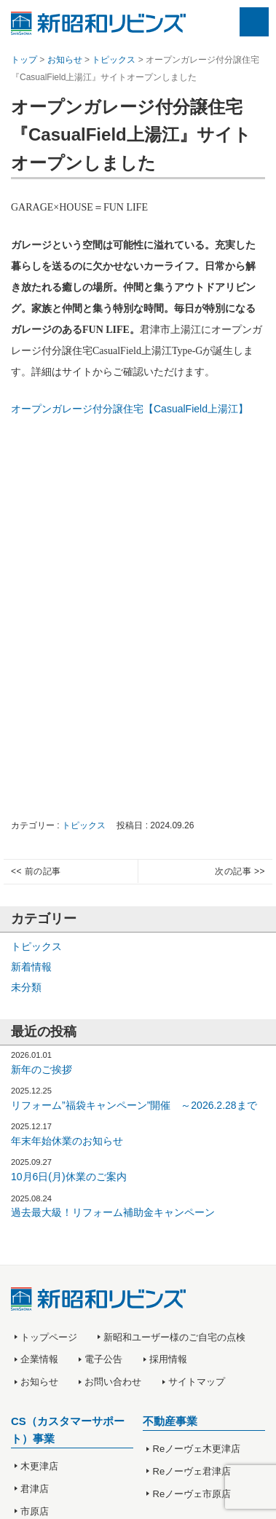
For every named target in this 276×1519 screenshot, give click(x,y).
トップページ (48, 1337)
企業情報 (39, 1359)
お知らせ (39, 1381)
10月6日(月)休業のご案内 (69, 1176)
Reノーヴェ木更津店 (197, 1448)
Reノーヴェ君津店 (192, 1471)
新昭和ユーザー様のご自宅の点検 (174, 1337)
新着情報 (31, 967)
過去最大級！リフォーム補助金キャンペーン (113, 1212)
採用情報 (168, 1359)
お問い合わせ (112, 1381)
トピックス (84, 825)
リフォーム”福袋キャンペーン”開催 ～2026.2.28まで (134, 1105)
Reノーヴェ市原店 (192, 1493)
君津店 (34, 1488)
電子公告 (103, 1359)
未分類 (26, 987)
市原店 (34, 1511)
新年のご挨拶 (41, 1069)
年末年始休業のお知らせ (67, 1141)
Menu (254, 21)
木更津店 (39, 1466)
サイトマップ (196, 1381)
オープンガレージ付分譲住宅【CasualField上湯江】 (129, 409)
